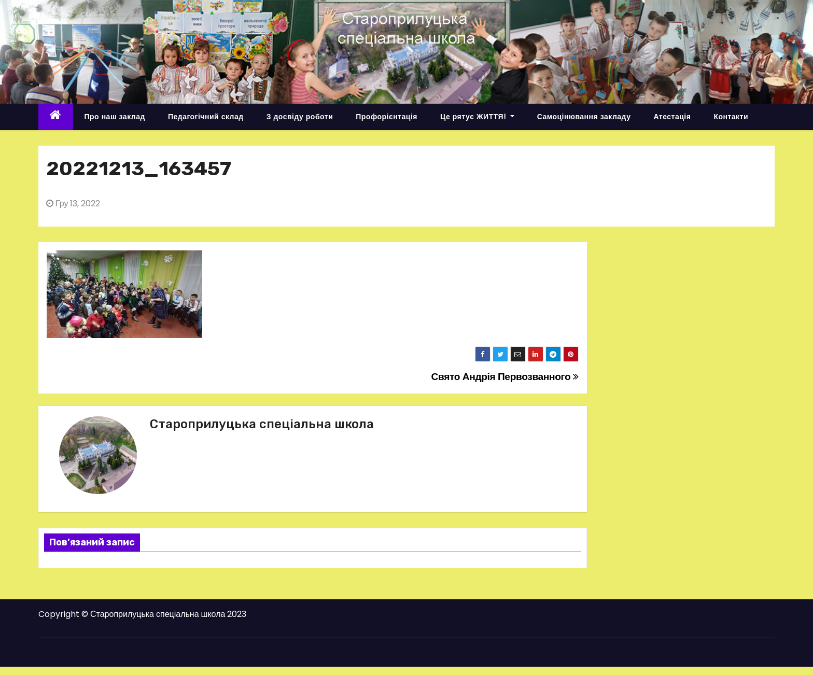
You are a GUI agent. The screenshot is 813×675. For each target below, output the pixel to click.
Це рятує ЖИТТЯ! (477, 116)
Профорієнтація (386, 116)
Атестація (672, 116)
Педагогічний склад (206, 116)
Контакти (730, 116)
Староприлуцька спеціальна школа (262, 424)
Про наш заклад (115, 116)
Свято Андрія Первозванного (505, 377)
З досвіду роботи (300, 116)
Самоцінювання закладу (584, 116)
